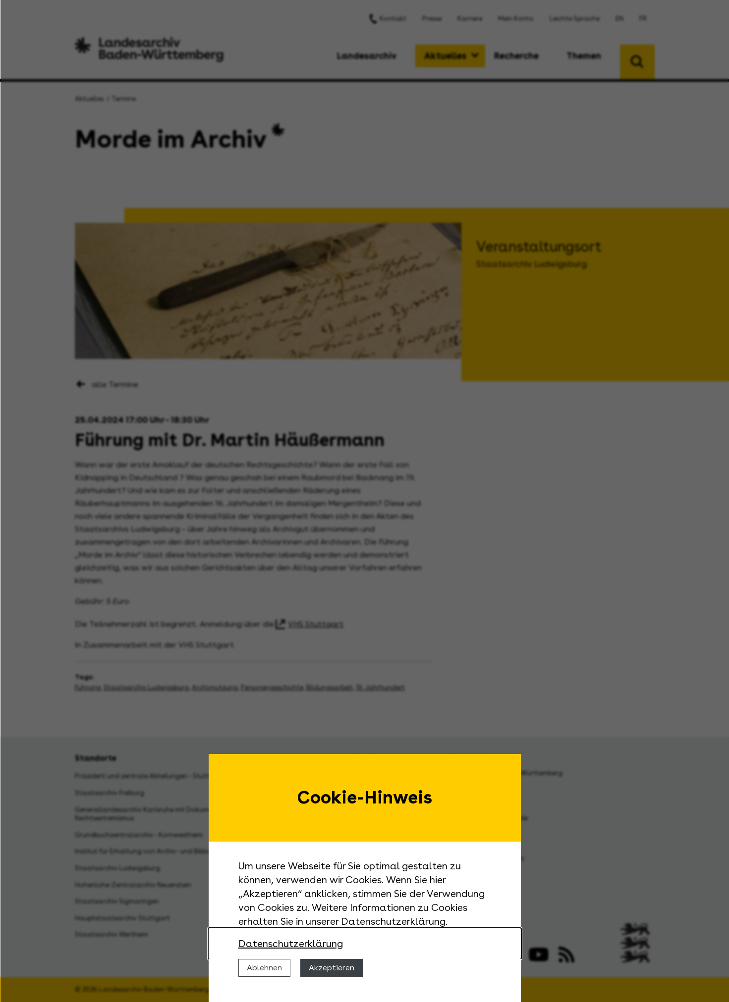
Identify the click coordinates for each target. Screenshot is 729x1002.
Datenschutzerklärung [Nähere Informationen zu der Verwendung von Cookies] (290, 944)
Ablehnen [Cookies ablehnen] (264, 967)
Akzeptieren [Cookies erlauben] (331, 967)
